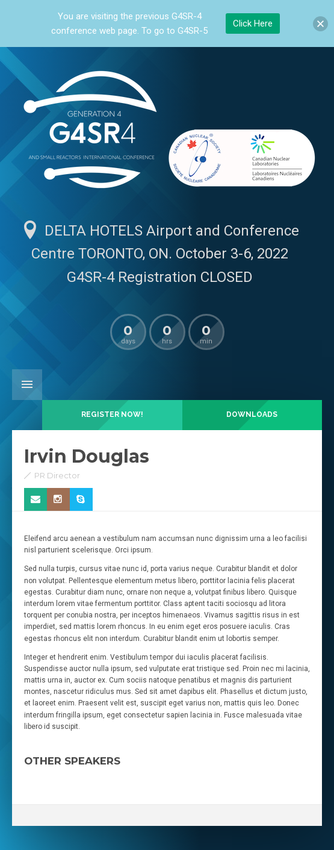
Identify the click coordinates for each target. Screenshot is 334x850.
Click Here (253, 23)
